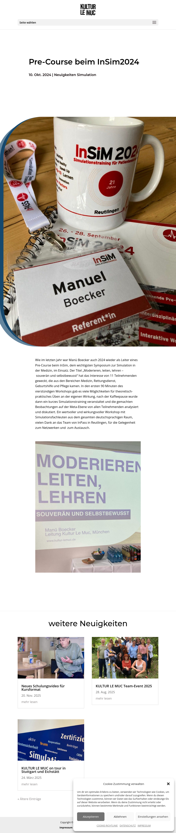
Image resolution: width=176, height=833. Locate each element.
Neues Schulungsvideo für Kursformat (43, 688)
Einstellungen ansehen (153, 816)
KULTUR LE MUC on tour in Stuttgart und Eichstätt (43, 770)
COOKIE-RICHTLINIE (107, 825)
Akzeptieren (91, 816)
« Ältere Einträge (29, 799)
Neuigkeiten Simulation (75, 75)
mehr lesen (29, 702)
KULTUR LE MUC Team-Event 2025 (124, 686)
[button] (168, 784)
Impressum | (67, 827)
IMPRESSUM (144, 825)
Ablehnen (120, 816)
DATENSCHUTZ (128, 825)
